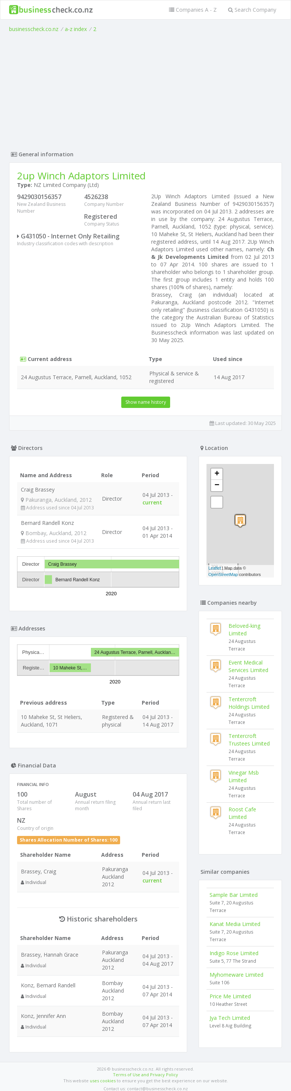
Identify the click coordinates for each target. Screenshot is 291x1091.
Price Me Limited (230, 996)
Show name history (145, 402)
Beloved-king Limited (244, 629)
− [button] (216, 485)
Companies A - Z (193, 9)
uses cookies (103, 1076)
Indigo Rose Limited (234, 953)
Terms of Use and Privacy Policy (145, 1070)
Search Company (252, 9)
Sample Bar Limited (234, 894)
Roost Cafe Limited (242, 813)
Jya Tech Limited (230, 1017)
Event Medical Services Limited (248, 666)
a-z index (76, 29)
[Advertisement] (145, 90)
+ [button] (216, 474)
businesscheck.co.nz (33, 29)
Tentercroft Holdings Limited (248, 703)
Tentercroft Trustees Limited (249, 739)
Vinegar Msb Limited (243, 776)
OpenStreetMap (223, 574)
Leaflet (214, 568)
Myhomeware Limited (236, 974)
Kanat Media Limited (235, 924)
